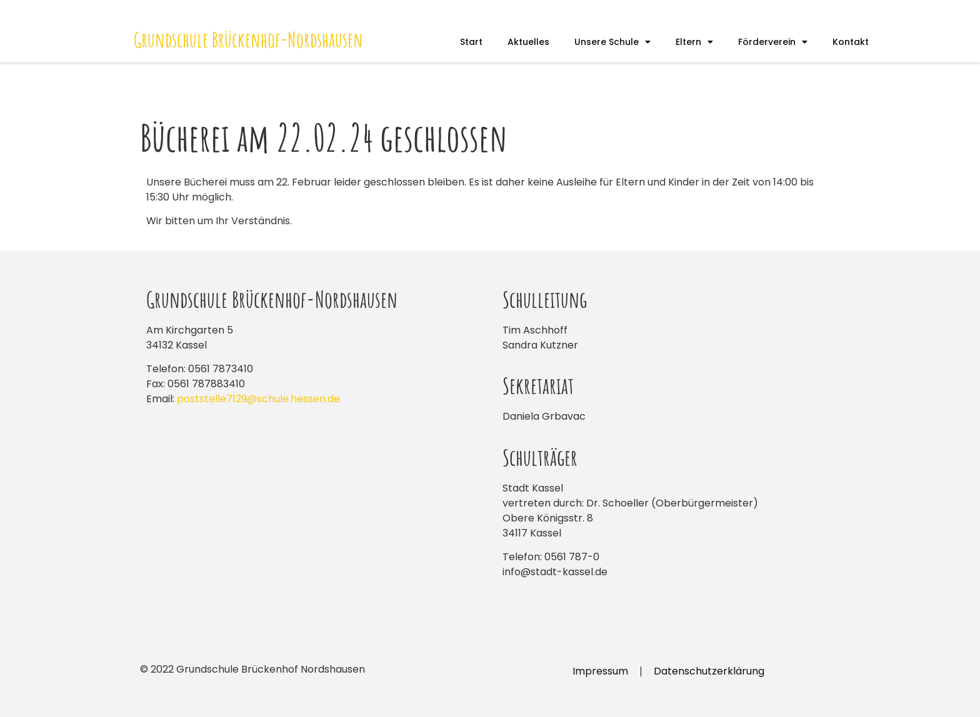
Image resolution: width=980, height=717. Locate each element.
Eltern (694, 41)
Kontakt (850, 42)
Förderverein (773, 41)
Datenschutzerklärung (709, 671)
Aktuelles (528, 42)
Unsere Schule (612, 41)
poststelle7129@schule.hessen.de (258, 399)
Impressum (600, 671)
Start (471, 42)
